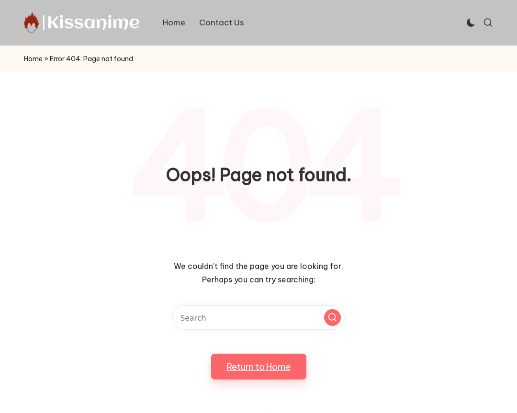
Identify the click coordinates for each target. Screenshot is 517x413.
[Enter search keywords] (258, 317)
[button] (332, 317)
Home (33, 59)
